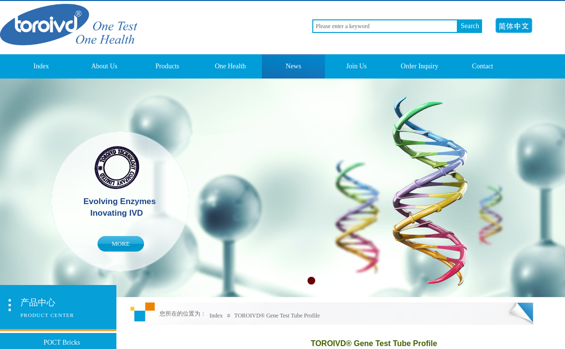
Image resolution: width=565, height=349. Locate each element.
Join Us (356, 66)
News (293, 66)
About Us (104, 66)
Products (167, 66)
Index (41, 66)
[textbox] (385, 26)
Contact (482, 66)
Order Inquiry (419, 66)
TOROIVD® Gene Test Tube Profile (277, 315)
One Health (230, 66)
